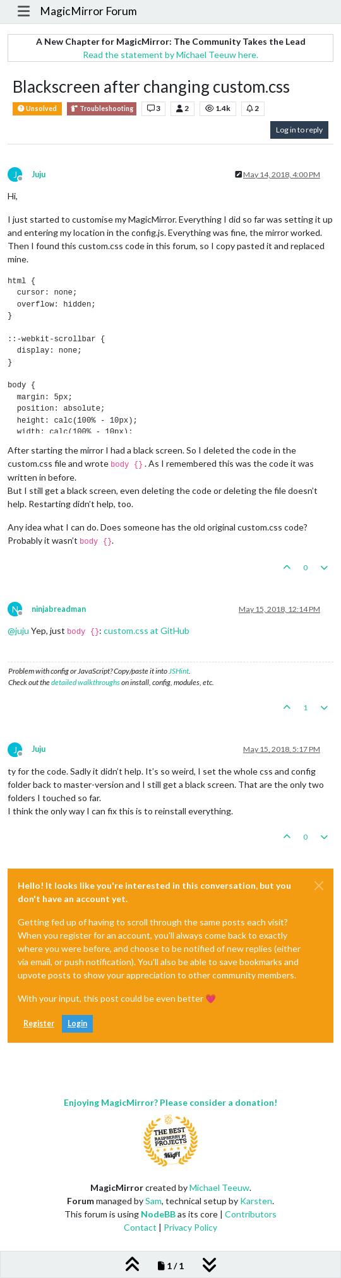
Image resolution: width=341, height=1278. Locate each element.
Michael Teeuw (219, 1187)
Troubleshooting (101, 109)
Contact (140, 1227)
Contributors (251, 1214)
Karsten (256, 1200)
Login (77, 1023)
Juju (38, 174)
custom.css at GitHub (146, 630)
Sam (153, 1200)
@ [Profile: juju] (18, 630)
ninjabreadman (59, 609)
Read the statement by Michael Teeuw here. (170, 54)
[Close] (318, 886)
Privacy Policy (190, 1227)
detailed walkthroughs (85, 682)
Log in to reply (299, 129)
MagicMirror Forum (88, 11)
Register (38, 1023)
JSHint (179, 671)
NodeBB (158, 1214)
